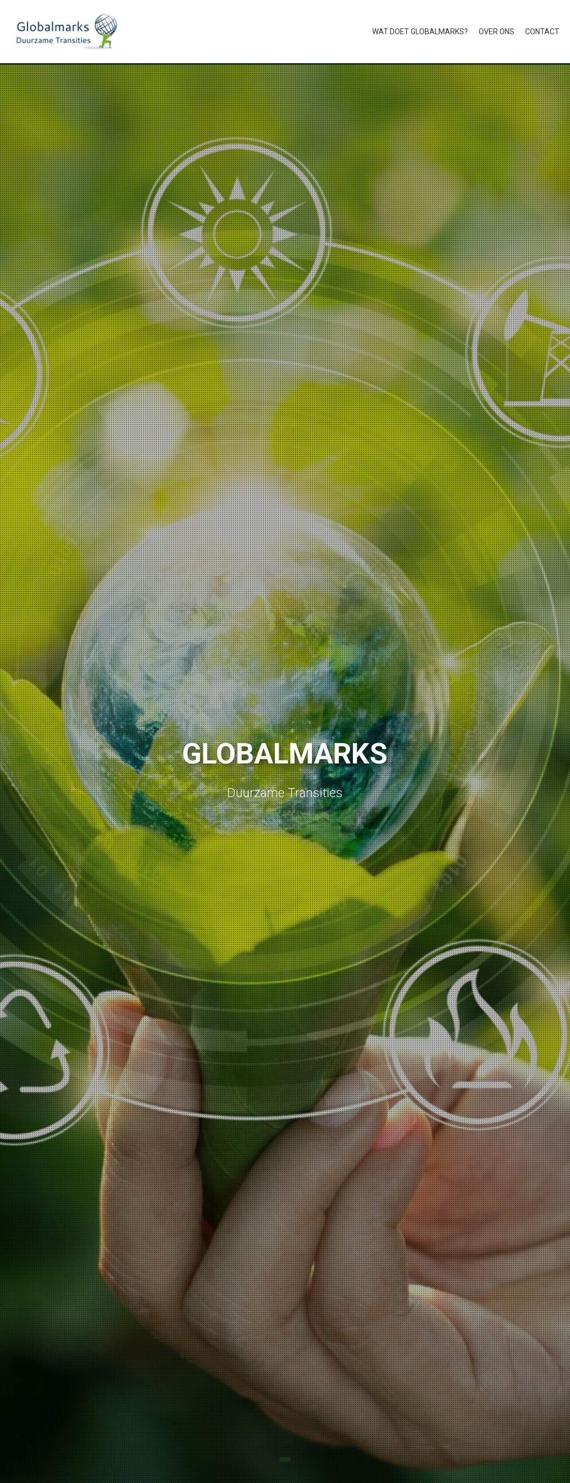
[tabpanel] (285, 774)
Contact (542, 31)
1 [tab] (285, 1459)
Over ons (496, 31)
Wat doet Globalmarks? (420, 31)
